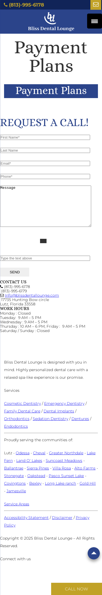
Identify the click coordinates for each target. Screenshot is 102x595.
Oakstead (36, 484)
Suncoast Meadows (64, 468)
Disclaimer (62, 526)
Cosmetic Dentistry (22, 411)
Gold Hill (88, 491)
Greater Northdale (66, 461)
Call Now (76, 588)
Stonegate (14, 484)
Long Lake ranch (60, 491)
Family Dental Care (22, 419)
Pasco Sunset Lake (66, 484)
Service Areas (16, 512)
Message (51, 210)
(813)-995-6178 (26, 5)
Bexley (35, 491)
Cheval (39, 461)
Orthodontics (16, 427)
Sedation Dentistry (50, 427)
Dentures (80, 427)
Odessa (22, 461)
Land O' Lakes (29, 468)
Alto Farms (85, 476)
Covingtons (15, 491)
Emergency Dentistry (64, 411)
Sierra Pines (38, 476)
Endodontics (16, 434)
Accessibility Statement (26, 526)
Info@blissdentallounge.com (32, 303)
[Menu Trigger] (94, 21)
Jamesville (16, 499)
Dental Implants (59, 419)
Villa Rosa (61, 476)
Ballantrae (13, 476)
